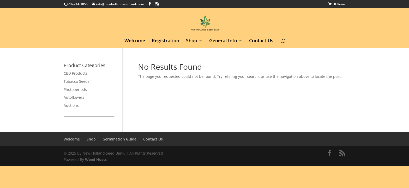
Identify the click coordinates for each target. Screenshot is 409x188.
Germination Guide (119, 139)
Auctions (71, 105)
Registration (165, 41)
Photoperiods (75, 89)
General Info (223, 41)
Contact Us (261, 41)
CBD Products (75, 73)
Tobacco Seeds (76, 81)
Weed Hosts (96, 159)
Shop (191, 41)
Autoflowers (74, 97)
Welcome (134, 41)
